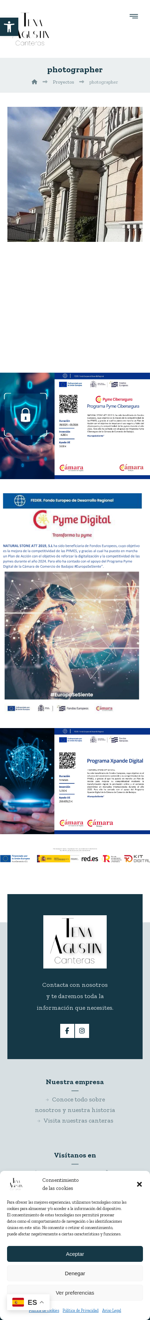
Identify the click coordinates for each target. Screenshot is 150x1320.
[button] (139, 1184)
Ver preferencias (75, 1293)
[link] (9, 27)
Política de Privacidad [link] (81, 1310)
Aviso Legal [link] (111, 1310)
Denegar (75, 1273)
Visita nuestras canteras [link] (75, 1120)
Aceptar (75, 1254)
